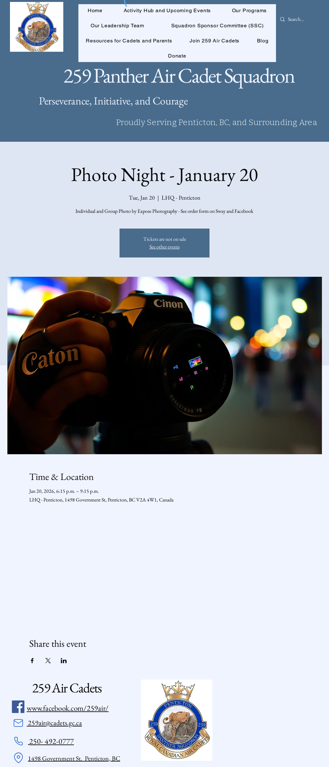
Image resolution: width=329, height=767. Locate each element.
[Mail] (18, 723)
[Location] (18, 758)
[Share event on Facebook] (32, 660)
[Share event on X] (48, 660)
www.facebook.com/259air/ (68, 708)
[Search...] (296, 19)
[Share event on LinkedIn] (64, 660)
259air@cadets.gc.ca (54, 722)
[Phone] (18, 741)
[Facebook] (18, 706)
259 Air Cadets (67, 688)
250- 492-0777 (51, 741)
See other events (164, 246)
